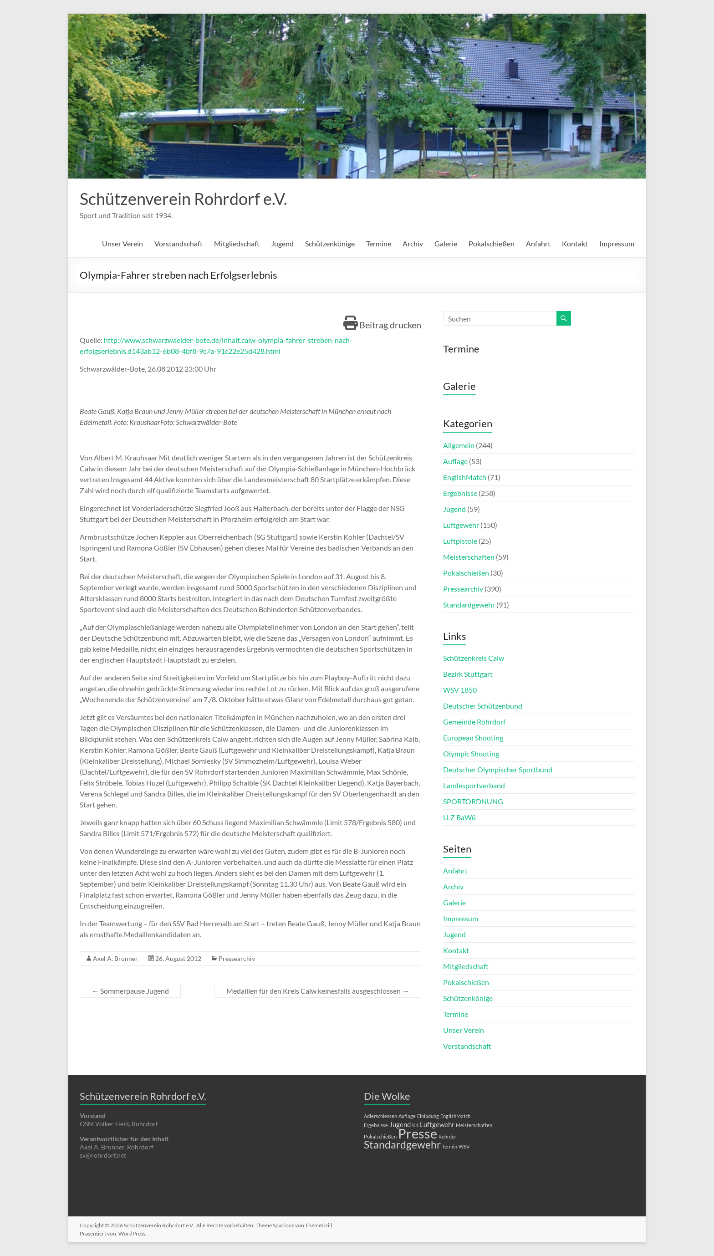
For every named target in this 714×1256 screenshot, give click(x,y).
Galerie (445, 243)
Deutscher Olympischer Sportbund (497, 769)
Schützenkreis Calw (473, 658)
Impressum (616, 243)
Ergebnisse (460, 493)
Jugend (282, 243)
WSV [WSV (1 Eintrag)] (464, 1146)
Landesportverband (474, 785)
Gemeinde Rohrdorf (474, 721)
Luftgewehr (461, 525)
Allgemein (458, 445)
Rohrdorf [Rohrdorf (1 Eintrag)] (448, 1136)
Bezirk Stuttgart (468, 673)
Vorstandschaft (178, 243)
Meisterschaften (469, 556)
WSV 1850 (460, 689)
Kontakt (575, 243)
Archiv (413, 243)
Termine (378, 243)
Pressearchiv (237, 958)
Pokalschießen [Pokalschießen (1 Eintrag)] (380, 1136)
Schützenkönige (330, 243)
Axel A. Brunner (115, 958)
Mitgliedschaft (237, 243)
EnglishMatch (464, 477)
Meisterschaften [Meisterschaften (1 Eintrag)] (474, 1125)
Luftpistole (460, 540)
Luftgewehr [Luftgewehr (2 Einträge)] (437, 1124)
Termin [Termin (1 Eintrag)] (449, 1146)
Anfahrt (538, 243)
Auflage (455, 461)
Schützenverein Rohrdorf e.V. (183, 199)
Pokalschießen (492, 243)
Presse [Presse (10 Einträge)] (417, 1133)
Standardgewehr (469, 604)
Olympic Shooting (471, 753)
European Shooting (473, 737)
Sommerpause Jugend (130, 990)
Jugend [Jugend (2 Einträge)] (400, 1124)
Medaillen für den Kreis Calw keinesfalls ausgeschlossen (317, 990)
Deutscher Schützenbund (482, 705)
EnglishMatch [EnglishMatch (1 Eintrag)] (455, 1116)
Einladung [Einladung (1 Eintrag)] (428, 1116)
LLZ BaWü (459, 817)
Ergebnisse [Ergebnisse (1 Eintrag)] (376, 1125)
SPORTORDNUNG (473, 801)
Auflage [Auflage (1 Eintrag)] (407, 1116)
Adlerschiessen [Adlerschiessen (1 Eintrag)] (380, 1116)
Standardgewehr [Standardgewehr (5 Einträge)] (402, 1145)
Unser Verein (122, 243)
